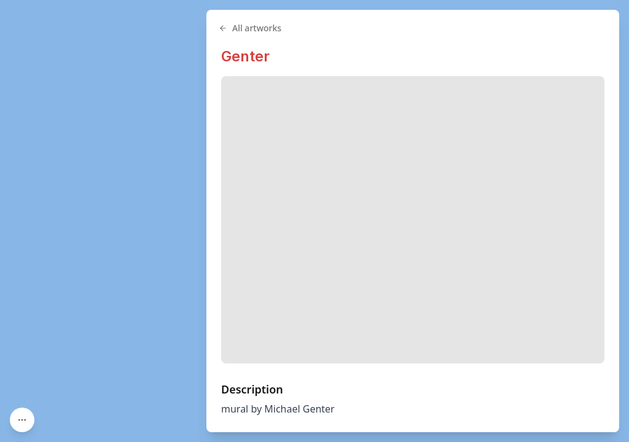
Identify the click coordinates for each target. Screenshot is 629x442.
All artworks (250, 28)
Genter (245, 56)
